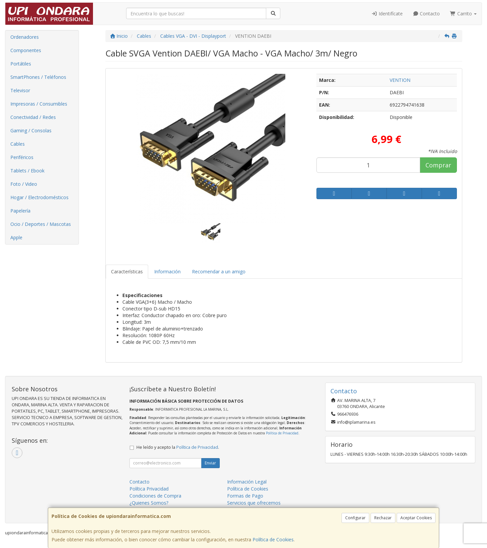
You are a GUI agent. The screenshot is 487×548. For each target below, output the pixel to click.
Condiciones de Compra (155, 496)
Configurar (355, 518)
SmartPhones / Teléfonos (38, 77)
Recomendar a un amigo (219, 271)
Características (127, 271)
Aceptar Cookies (416, 518)
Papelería (20, 211)
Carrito (463, 13)
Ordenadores (24, 37)
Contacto (426, 13)
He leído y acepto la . (177, 447)
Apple (16, 237)
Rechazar (383, 518)
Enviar (210, 463)
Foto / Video (23, 184)
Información (167, 271)
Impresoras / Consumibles (38, 104)
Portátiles (20, 63)
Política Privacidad (149, 489)
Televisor (20, 90)
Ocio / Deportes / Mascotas (40, 224)
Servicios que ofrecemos (254, 503)
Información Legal (247, 481)
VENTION (400, 80)
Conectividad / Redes (33, 117)
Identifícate (387, 13)
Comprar (438, 165)
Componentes (25, 50)
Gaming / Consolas (31, 130)
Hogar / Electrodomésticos (39, 197)
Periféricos (21, 157)
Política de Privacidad (282, 433)
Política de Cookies (273, 539)
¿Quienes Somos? (148, 503)
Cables (17, 144)
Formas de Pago (245, 496)
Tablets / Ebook (27, 170)
